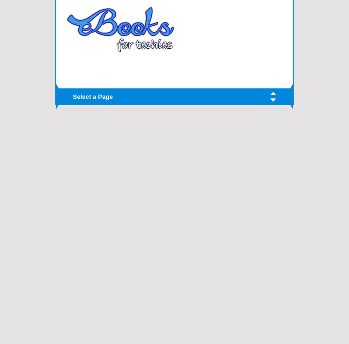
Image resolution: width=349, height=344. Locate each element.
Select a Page (93, 96)
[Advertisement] (174, 68)
